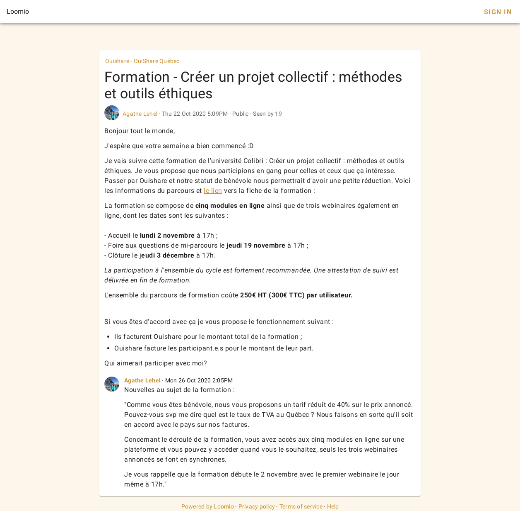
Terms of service (301, 506)
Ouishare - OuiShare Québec (142, 61)
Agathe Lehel (140, 113)
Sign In (498, 12)
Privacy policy (256, 506)
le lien (213, 191)
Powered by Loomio (207, 506)
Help (333, 506)
